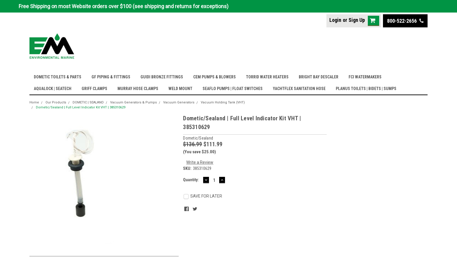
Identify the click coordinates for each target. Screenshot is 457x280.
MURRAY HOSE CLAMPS (137, 88)
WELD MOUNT (180, 88)
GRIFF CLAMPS (94, 88)
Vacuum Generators (178, 102)
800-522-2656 (405, 21)
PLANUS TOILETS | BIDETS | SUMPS (366, 88)
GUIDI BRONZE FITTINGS (161, 77)
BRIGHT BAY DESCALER (318, 77)
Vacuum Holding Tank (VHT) (223, 102)
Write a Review (199, 162)
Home (34, 102)
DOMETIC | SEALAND (88, 102)
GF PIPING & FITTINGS (111, 77)
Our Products (55, 102)
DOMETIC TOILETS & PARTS (57, 77)
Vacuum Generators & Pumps (133, 102)
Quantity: (191, 179)
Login (335, 20)
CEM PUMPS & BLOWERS (214, 77)
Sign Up (357, 20)
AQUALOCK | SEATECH (52, 88)
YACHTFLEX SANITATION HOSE (299, 88)
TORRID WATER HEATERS (267, 77)
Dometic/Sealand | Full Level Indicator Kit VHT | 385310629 (80, 107)
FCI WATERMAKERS (365, 77)
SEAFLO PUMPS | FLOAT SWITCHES (233, 88)
